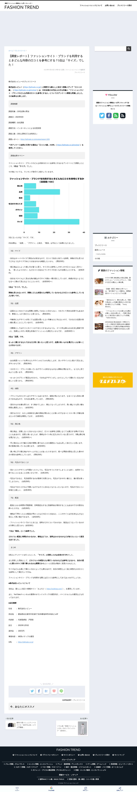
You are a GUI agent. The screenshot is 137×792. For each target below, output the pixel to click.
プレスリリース (79, 700)
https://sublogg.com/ (54, 589)
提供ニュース (100, 250)
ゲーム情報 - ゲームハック (96, 765)
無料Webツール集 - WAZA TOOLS (52, 780)
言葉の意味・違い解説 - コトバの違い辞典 (84, 780)
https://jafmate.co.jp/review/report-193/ (35, 139)
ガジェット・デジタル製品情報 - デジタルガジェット (52, 771)
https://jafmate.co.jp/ (32, 87)
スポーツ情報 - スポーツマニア (27, 768)
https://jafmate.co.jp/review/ (25, 90)
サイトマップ (119, 756)
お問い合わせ (110, 5)
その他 (97, 259)
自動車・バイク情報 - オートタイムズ (109, 768)
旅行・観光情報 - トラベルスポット (78, 768)
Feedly (116, 119)
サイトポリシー (69, 756)
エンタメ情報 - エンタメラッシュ (41, 765)
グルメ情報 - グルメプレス (14, 765)
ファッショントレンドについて (91, 5)
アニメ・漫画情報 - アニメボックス (70, 765)
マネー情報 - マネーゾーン (51, 768)
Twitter (102, 119)
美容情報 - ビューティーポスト (122, 765)
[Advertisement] (68, 28)
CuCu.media (100, 254)
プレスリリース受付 (124, 5)
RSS (123, 119)
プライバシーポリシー (50, 756)
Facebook (109, 119)
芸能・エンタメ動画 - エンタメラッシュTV (90, 771)
